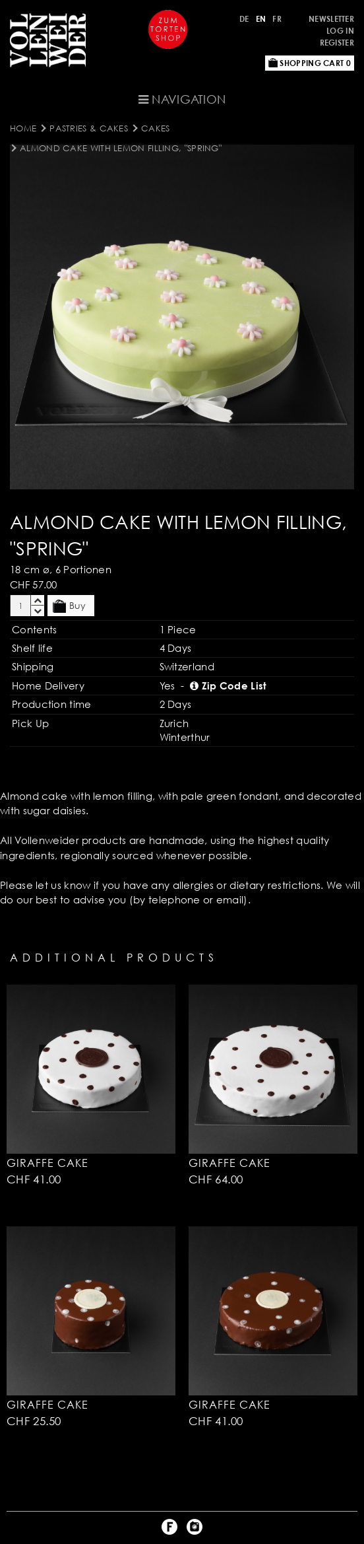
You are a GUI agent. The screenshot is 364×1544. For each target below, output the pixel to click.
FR (277, 19)
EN (261, 19)
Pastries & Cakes (88, 128)
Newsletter (331, 19)
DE (244, 19)
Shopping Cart (309, 63)
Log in (340, 31)
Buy (69, 606)
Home (23, 128)
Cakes (155, 128)
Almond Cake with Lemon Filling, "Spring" (121, 148)
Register (337, 43)
